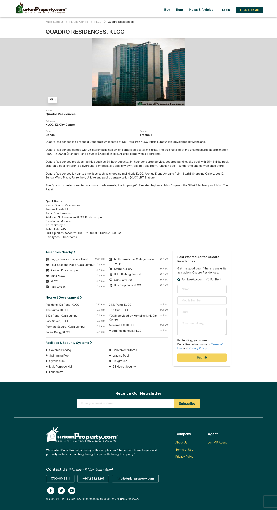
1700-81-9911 (60, 478)
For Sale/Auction (192, 279)
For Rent (215, 279)
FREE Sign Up (249, 9)
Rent (179, 10)
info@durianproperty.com (135, 478)
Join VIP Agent (217, 442)
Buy (167, 10)
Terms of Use (184, 449)
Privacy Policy (198, 348)
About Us (181, 442)
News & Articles (201, 10)
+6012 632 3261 (93, 478)
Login (226, 9)
